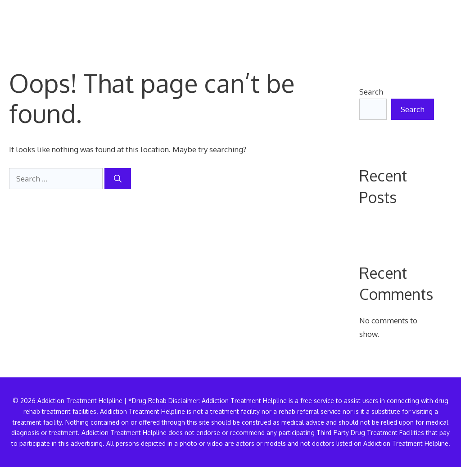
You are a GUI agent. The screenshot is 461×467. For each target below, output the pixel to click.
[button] (437, 25)
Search (371, 91)
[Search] (117, 179)
